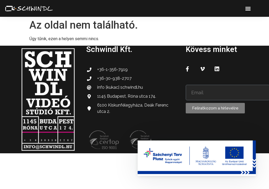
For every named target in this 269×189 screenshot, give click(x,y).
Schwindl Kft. (109, 49)
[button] (248, 8)
